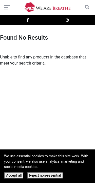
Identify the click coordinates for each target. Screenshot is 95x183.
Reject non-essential (45, 175)
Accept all (14, 175)
